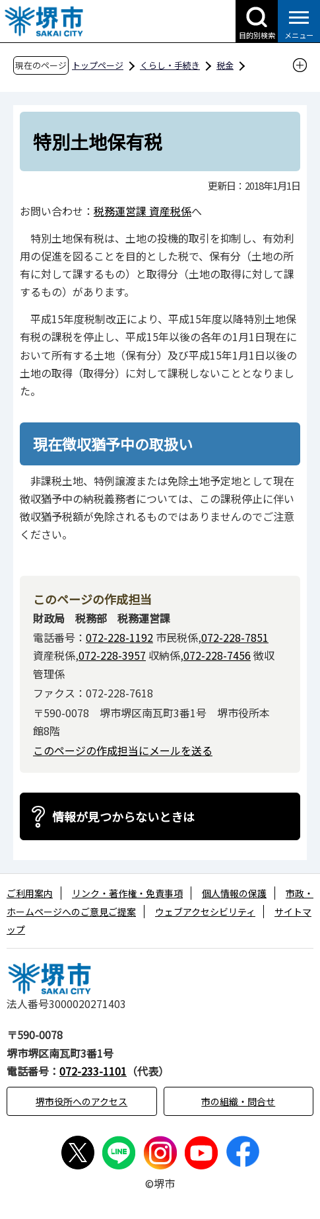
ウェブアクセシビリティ (205, 911)
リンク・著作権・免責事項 (127, 893)
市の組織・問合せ (238, 1101)
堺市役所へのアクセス (81, 1101)
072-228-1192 (119, 637)
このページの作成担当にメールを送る (122, 750)
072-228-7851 (235, 637)
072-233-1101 (93, 1071)
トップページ (97, 65)
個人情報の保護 (234, 893)
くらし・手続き (170, 65)
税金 (225, 65)
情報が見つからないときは (123, 816)
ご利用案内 (30, 893)
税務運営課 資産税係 (142, 211)
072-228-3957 (112, 655)
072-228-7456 (217, 655)
